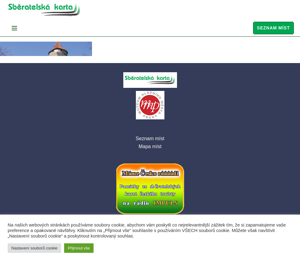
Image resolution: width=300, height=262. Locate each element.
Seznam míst (273, 27)
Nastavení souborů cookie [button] (34, 248)
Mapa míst (150, 146)
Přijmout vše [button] (79, 248)
